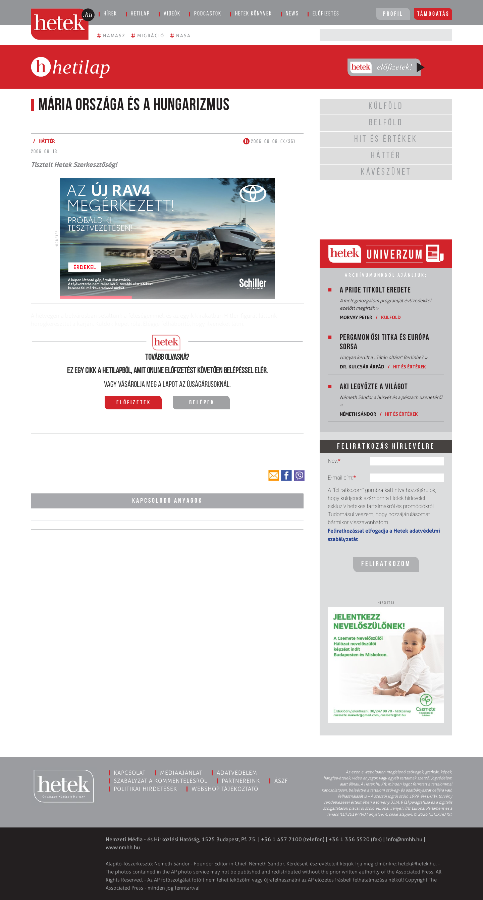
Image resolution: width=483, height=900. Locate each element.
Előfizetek (133, 403)
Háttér (47, 141)
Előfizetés (326, 14)
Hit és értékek (409, 366)
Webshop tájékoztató (225, 788)
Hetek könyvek (253, 14)
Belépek (202, 403)
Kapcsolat (130, 772)
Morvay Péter (356, 317)
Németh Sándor (358, 414)
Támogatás (433, 14)
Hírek (110, 14)
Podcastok (207, 14)
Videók (172, 14)
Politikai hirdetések (145, 788)
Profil (393, 14)
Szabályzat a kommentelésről (160, 780)
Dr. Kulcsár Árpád (362, 366)
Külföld (391, 317)
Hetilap (140, 14)
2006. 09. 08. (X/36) (269, 141)
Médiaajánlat (181, 772)
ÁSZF (281, 780)
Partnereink (241, 780)
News (292, 14)
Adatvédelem (237, 772)
